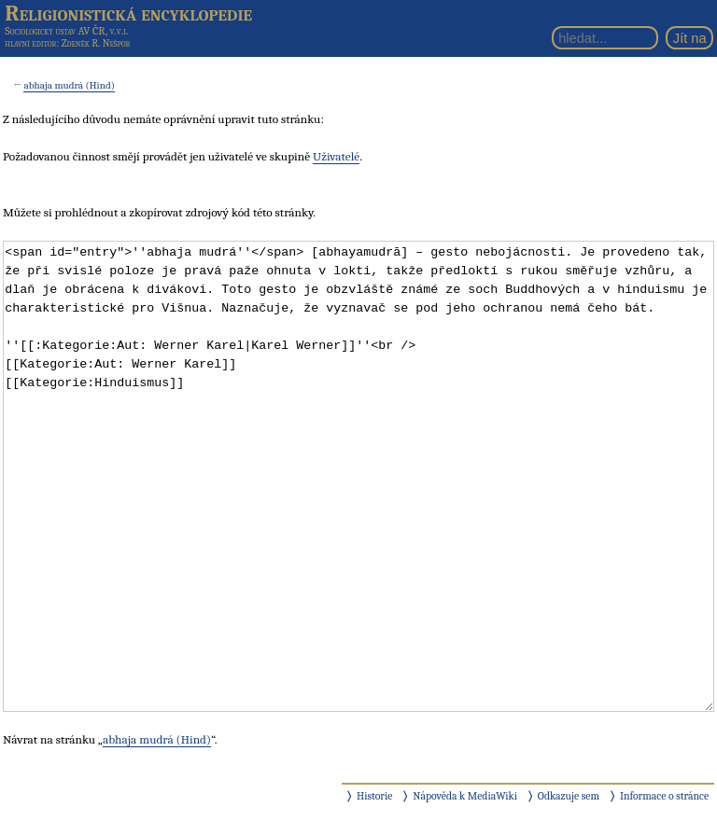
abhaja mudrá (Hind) (69, 85)
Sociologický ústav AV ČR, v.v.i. (66, 30)
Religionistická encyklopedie (128, 13)
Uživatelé (336, 156)
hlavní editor (30, 43)
